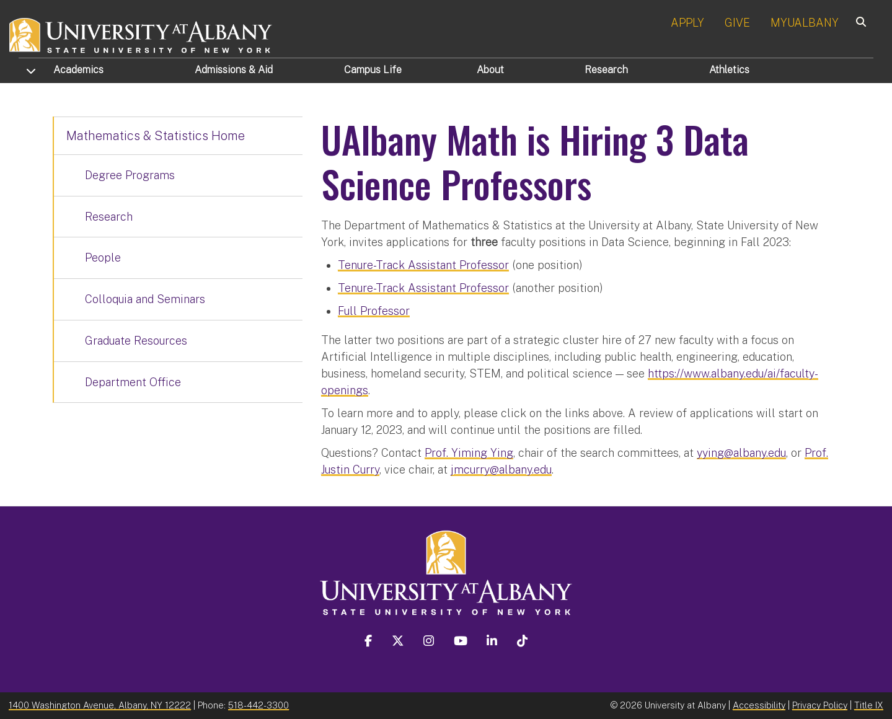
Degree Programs (130, 175)
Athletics (729, 70)
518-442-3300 (258, 705)
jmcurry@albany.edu (501, 469)
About (490, 70)
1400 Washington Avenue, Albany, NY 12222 (100, 705)
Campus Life (373, 70)
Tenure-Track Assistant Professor (423, 264)
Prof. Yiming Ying (469, 452)
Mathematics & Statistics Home (155, 135)
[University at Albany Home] (141, 33)
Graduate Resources (136, 340)
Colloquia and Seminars (145, 299)
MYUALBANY (805, 22)
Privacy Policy (819, 705)
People (103, 257)
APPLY (687, 22)
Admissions (234, 70)
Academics (78, 70)
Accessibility (759, 705)
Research (606, 70)
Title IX (868, 705)
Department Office (133, 382)
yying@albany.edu (741, 452)
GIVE (737, 22)
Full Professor (374, 310)
